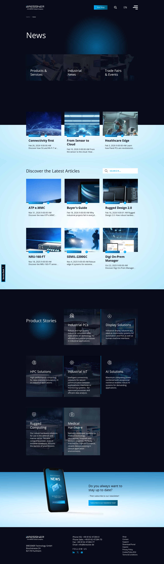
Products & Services (38, 72)
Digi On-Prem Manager (115, 258)
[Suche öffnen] (115, 7)
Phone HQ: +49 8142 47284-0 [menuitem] (86, 537)
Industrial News (75, 72)
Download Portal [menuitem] (128, 544)
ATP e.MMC (37, 208)
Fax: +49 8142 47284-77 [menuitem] (84, 542)
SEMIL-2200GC (77, 257)
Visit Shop (101, 7)
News (34, 17)
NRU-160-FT (37, 257)
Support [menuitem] (125, 542)
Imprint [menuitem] (125, 547)
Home (28, 17)
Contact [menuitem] (125, 539)
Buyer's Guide (77, 208)
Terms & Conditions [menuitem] (129, 555)
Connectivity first (41, 140)
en (125, 7)
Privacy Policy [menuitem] (127, 550)
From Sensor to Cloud (78, 142)
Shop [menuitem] (124, 537)
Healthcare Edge (117, 140)
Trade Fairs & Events (113, 72)
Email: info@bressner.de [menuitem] (83, 544)
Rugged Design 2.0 (118, 208)
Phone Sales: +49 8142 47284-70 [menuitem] (87, 539)
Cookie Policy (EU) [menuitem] (129, 552)
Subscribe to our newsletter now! (103, 503)
